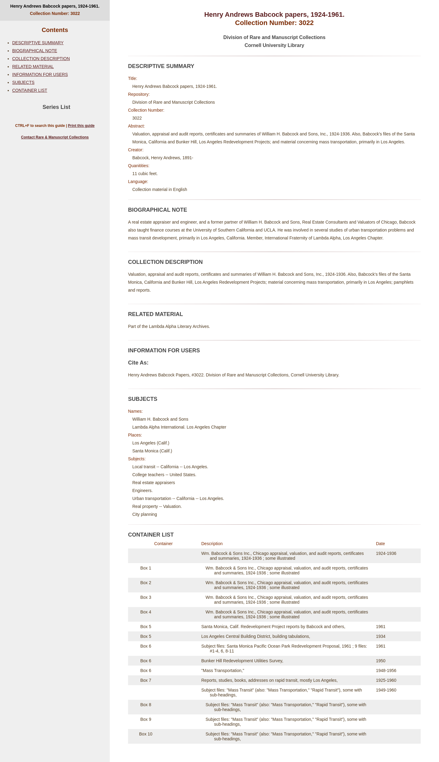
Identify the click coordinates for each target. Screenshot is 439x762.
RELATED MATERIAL (33, 66)
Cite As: (138, 363)
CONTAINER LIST (29, 90)
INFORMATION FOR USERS (40, 74)
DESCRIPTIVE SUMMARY (38, 42)
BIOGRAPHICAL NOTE (34, 50)
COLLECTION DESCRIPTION (41, 58)
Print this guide (81, 126)
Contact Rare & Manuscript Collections (55, 137)
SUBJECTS (23, 82)
